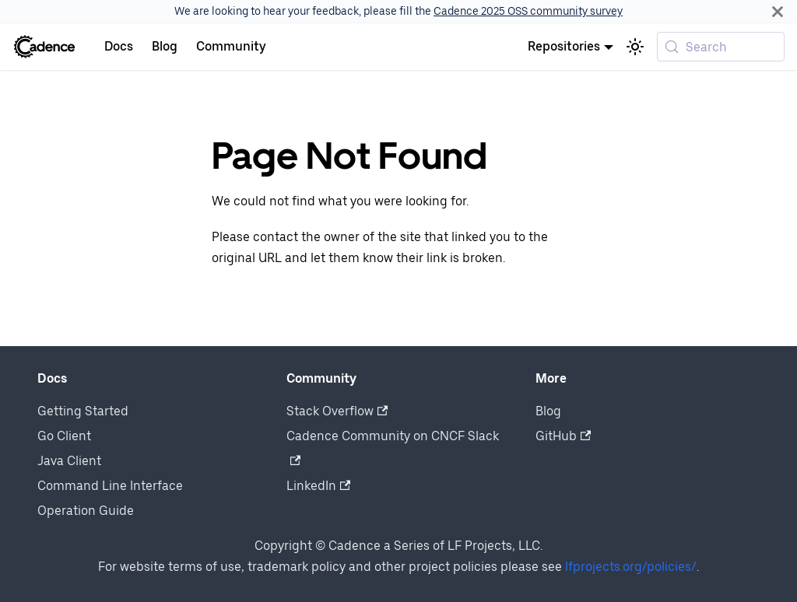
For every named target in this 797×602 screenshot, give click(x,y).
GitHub (563, 436)
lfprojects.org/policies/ (631, 566)
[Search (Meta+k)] (721, 46)
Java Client (69, 460)
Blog (164, 46)
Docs (118, 46)
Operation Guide (85, 510)
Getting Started (82, 411)
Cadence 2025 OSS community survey (528, 11)
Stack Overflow (337, 411)
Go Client (64, 436)
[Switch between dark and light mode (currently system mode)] (635, 46)
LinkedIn (318, 485)
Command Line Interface (110, 485)
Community (231, 46)
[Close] (777, 11)
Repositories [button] (564, 46)
